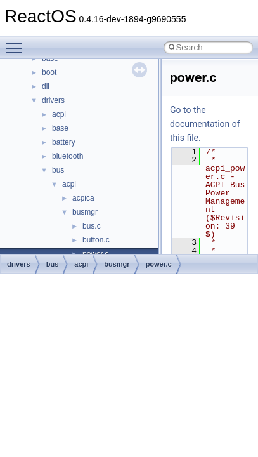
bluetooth (67, 156)
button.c (96, 239)
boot (49, 72)
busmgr (85, 212)
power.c (159, 264)
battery (63, 142)
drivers (53, 100)
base (60, 128)
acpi (59, 114)
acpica (83, 198)
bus (58, 170)
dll (45, 86)
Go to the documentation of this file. (205, 124)
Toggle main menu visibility (17, 42)
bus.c (91, 226)
